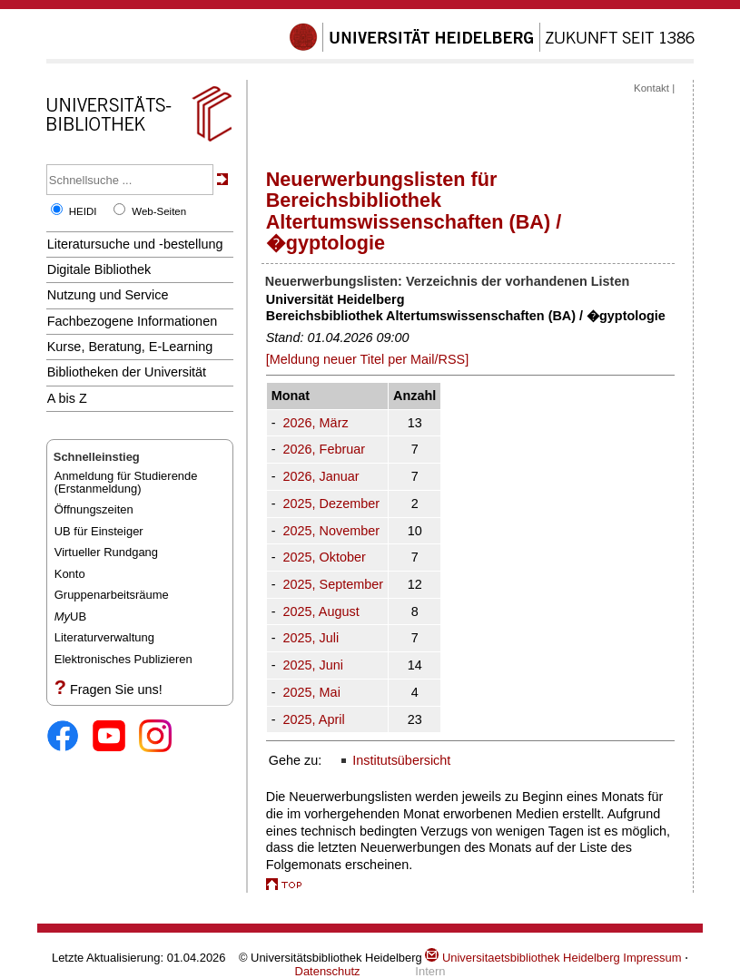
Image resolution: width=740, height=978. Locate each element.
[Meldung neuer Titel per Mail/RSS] (367, 359)
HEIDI (83, 211)
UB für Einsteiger (98, 531)
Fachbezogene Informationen (132, 321)
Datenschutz (327, 971)
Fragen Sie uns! (116, 689)
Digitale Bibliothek (99, 269)
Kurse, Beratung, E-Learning (130, 346)
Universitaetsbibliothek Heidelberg (522, 957)
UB (70, 616)
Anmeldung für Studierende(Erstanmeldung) (126, 482)
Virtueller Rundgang (106, 552)
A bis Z (67, 398)
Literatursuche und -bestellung (135, 244)
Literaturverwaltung (104, 637)
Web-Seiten (159, 211)
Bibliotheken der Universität (126, 372)
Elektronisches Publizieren (123, 659)
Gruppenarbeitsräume (111, 594)
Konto (69, 574)
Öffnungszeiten (93, 509)
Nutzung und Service (108, 295)
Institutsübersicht (401, 760)
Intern (430, 971)
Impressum (652, 957)
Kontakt (651, 88)
